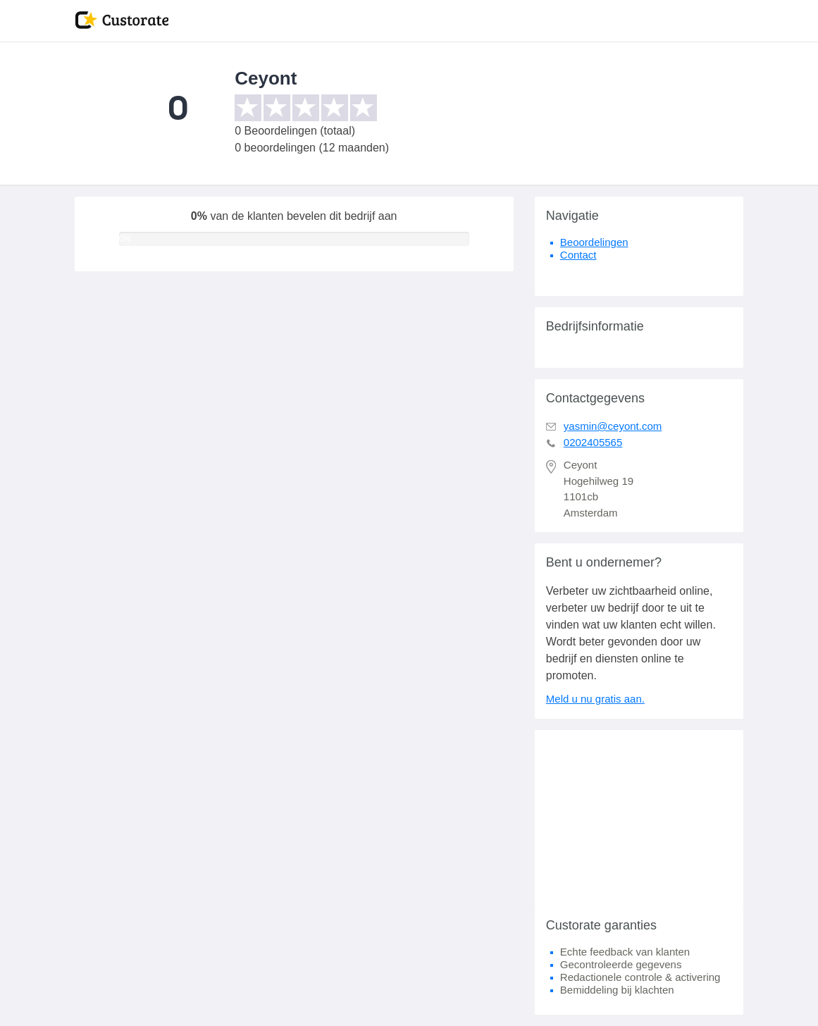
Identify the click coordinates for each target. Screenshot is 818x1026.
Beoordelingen (594, 242)
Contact (578, 255)
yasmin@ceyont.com (613, 426)
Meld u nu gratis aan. (595, 699)
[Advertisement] (639, 818)
